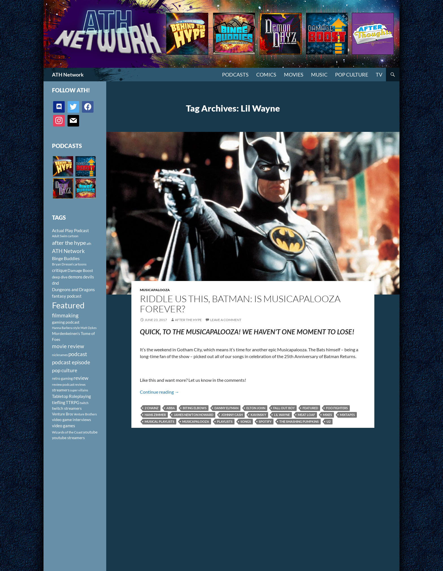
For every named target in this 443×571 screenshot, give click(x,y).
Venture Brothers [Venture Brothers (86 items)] (85, 414)
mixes (327, 415)
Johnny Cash (232, 415)
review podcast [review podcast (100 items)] (63, 384)
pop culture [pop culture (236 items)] (64, 370)
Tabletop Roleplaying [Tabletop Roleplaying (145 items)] (71, 396)
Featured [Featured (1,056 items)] (68, 305)
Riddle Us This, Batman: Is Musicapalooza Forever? (240, 304)
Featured (310, 408)
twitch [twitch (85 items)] (84, 403)
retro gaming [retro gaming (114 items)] (62, 378)
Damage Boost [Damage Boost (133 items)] (80, 270)
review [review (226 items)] (80, 378)
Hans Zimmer (155, 415)
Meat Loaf (306, 415)
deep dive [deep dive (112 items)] (60, 277)
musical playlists (159, 421)
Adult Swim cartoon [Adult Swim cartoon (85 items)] (65, 236)
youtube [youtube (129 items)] (90, 432)
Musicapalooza (155, 290)
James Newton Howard (193, 415)
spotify (265, 421)
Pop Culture (351, 74)
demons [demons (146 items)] (75, 276)
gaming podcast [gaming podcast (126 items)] (65, 322)
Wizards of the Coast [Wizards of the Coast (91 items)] (67, 432)
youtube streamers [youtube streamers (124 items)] (68, 437)
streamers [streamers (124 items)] (61, 389)
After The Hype (188, 320)
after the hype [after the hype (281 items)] (69, 242)
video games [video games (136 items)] (63, 425)
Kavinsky (258, 415)
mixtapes (347, 415)
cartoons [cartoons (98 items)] (79, 264)
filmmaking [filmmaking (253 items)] (65, 315)
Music (319, 74)
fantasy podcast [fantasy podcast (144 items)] (67, 295)
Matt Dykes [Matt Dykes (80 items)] (89, 328)
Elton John (255, 408)
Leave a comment (225, 320)
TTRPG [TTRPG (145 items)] (72, 402)
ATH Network (68, 74)
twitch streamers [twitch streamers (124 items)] (67, 408)
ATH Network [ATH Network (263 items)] (68, 251)
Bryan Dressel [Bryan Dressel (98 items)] (62, 264)
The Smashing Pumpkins (299, 421)
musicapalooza (195, 421)
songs (245, 421)
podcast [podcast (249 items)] (77, 354)
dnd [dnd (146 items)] (55, 283)
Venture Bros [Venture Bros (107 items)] (62, 414)
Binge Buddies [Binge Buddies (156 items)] (66, 258)
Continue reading (159, 392)
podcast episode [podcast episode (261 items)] (71, 362)
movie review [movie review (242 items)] (68, 346)
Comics (266, 74)
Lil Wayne (282, 415)
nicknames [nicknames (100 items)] (60, 355)
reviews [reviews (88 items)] (80, 384)
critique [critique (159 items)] (59, 270)
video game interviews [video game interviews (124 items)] (71, 419)
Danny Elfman (226, 408)
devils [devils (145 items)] (88, 276)
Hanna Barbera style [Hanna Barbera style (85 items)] (66, 328)
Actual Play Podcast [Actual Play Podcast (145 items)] (70, 230)
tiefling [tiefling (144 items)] (58, 402)
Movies (293, 74)
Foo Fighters (337, 408)
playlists (225, 421)
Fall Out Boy (284, 408)
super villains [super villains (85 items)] (79, 390)
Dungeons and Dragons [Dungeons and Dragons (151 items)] (73, 289)
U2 (329, 421)
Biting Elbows (195, 408)
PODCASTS (235, 74)
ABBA (170, 408)
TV (379, 74)
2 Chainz (151, 408)
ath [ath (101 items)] (88, 243)
